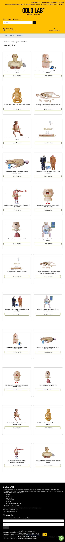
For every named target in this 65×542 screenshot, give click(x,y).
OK (45, 535)
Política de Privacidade (32, 535)
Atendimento (17, 19)
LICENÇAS (9, 498)
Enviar (6, 527)
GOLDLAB (9, 496)
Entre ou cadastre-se (11, 30)
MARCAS (9, 501)
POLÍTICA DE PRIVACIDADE (14, 503)
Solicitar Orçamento (54, 30)
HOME (8, 495)
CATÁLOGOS (10, 500)
